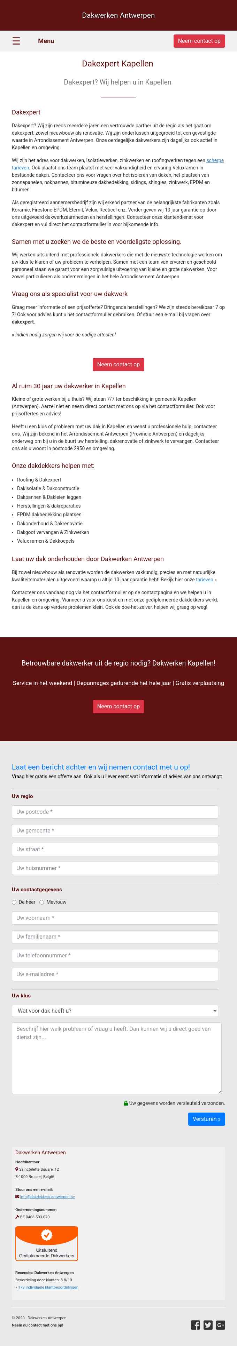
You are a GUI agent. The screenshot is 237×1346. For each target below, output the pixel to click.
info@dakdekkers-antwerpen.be (47, 1197)
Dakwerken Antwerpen (118, 15)
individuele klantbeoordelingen (48, 1287)
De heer (23, 902)
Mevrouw (52, 902)
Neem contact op (118, 364)
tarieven (204, 579)
